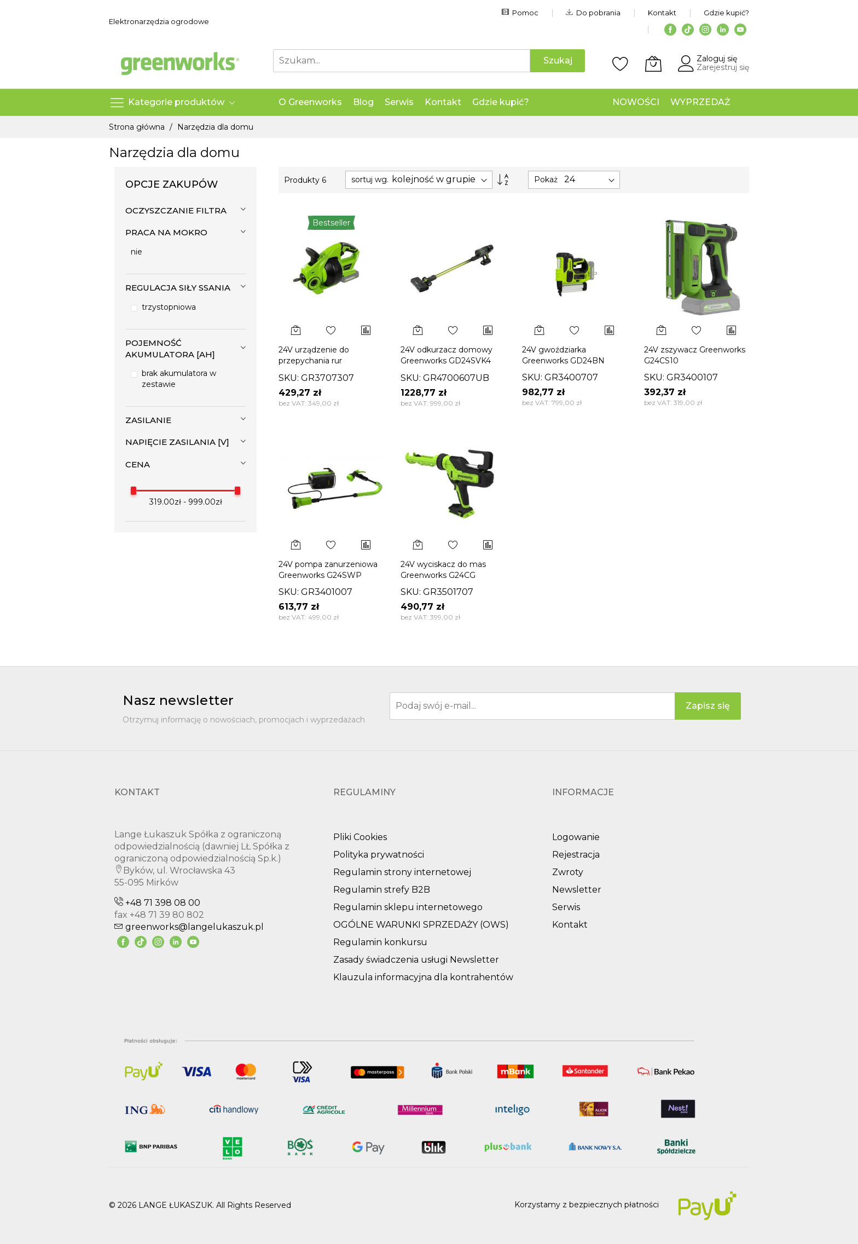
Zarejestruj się (723, 67)
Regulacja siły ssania (177, 287)
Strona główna (138, 127)
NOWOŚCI (635, 102)
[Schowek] (620, 63)
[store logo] (180, 63)
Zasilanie (148, 420)
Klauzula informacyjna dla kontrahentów (423, 977)
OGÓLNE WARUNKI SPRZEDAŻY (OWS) (421, 924)
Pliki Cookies (360, 837)
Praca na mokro (166, 232)
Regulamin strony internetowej (402, 872)
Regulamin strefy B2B (381, 889)
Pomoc (520, 12)
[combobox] (401, 60)
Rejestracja (576, 854)
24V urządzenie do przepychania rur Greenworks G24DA (316, 360)
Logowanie (576, 837)
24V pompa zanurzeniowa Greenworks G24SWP (328, 569)
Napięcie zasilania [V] (177, 442)
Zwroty (567, 872)
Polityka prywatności (378, 854)
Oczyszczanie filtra (176, 210)
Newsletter (576, 889)
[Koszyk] (653, 63)
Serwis (566, 907)
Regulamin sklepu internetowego (408, 907)
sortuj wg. (370, 179)
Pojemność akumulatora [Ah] (170, 349)
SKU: (289, 378)
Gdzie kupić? (726, 12)
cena (137, 464)
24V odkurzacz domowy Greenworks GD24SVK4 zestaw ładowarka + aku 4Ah (446, 365)
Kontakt (662, 12)
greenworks (189, 927)
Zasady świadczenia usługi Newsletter (416, 959)
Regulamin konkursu (380, 942)
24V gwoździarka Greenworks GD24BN (563, 355)
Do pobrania (593, 12)
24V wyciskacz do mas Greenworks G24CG (443, 569)
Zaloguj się (717, 58)
